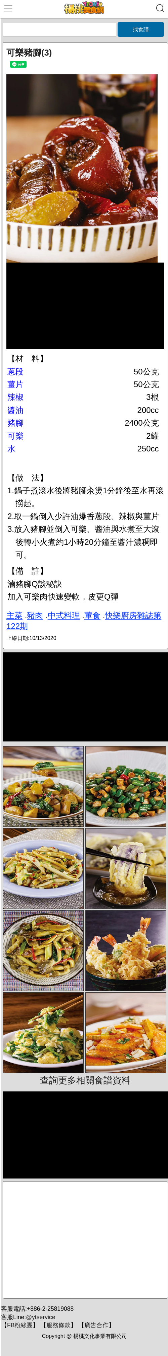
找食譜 (141, 29)
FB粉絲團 (20, 1325)
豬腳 (15, 422)
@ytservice (40, 1317)
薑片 (15, 384)
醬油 (15, 410)
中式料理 (64, 615)
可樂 (15, 435)
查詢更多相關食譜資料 (85, 1080)
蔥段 (15, 371)
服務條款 (58, 1325)
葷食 (92, 615)
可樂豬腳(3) (29, 52)
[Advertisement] (85, 1240)
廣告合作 (96, 1325)
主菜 (14, 615)
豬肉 (35, 615)
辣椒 (15, 397)
